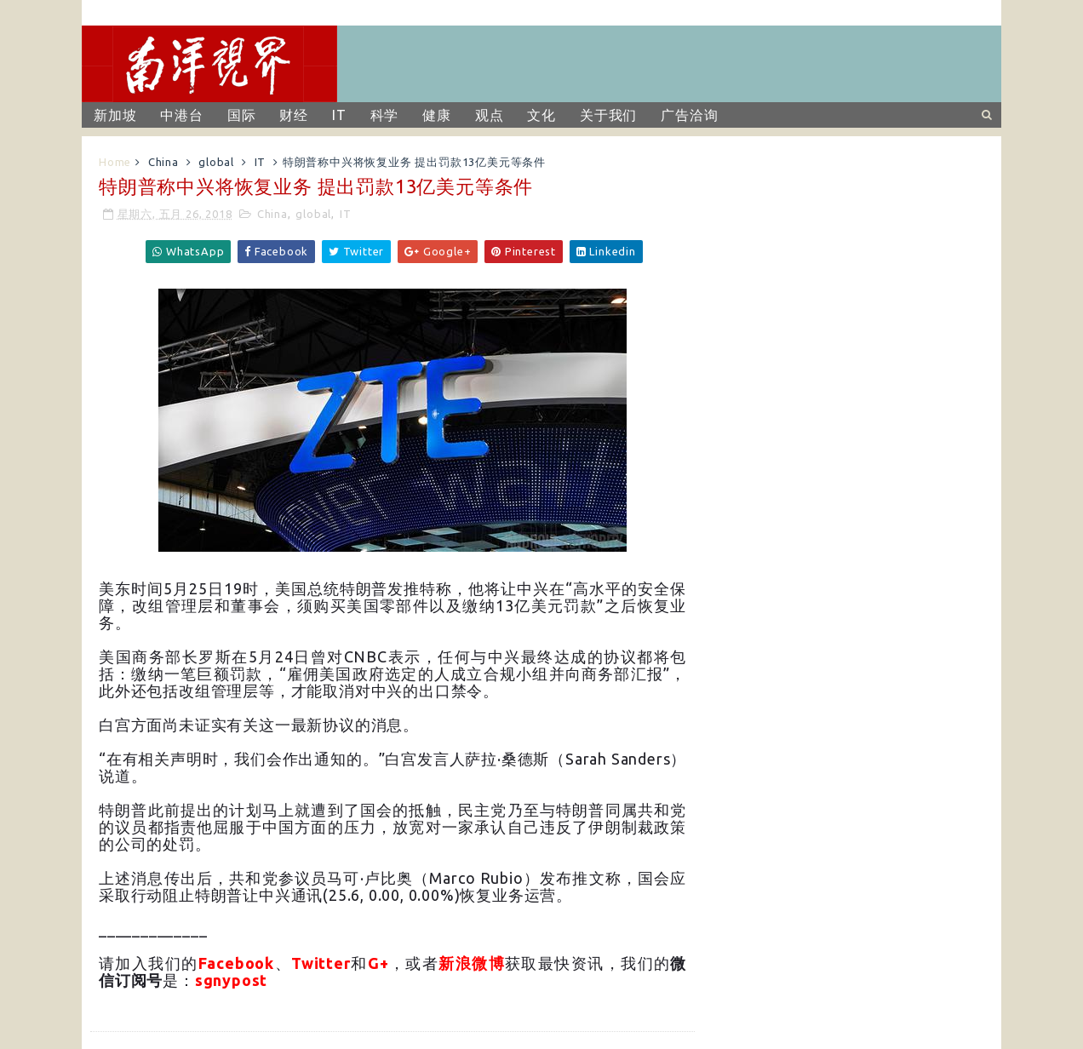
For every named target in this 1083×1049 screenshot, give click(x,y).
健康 (436, 115)
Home (115, 162)
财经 (293, 115)
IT (339, 115)
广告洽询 (689, 115)
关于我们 (608, 115)
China (163, 162)
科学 (384, 115)
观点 (489, 115)
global (216, 162)
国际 (241, 115)
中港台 (181, 115)
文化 (541, 115)
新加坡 (115, 115)
